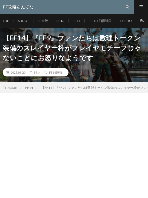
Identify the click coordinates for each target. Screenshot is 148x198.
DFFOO (126, 21)
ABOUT (23, 21)
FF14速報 (55, 72)
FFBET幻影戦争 (100, 21)
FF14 (76, 21)
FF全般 (43, 21)
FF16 (60, 21)
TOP (6, 21)
